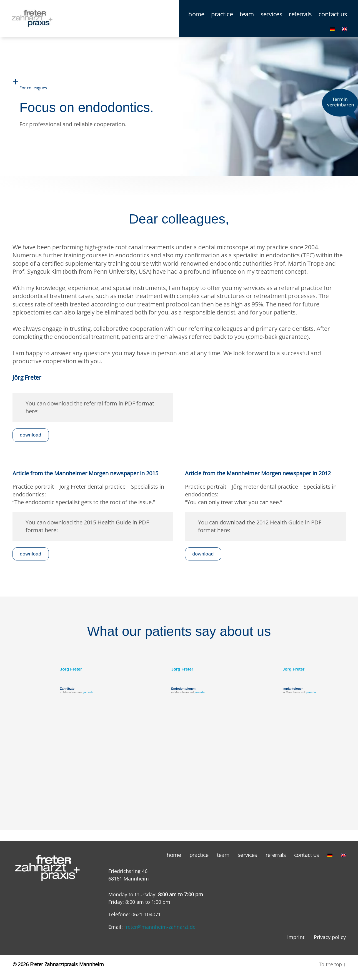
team (247, 17)
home (196, 17)
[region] (179, 776)
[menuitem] (332, 32)
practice (222, 17)
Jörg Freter (71, 672)
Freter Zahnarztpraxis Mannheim (67, 967)
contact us (333, 17)
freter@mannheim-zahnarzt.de (160, 930)
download (30, 438)
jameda (88, 695)
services (271, 17)
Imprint (295, 940)
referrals (300, 17)
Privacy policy (330, 940)
